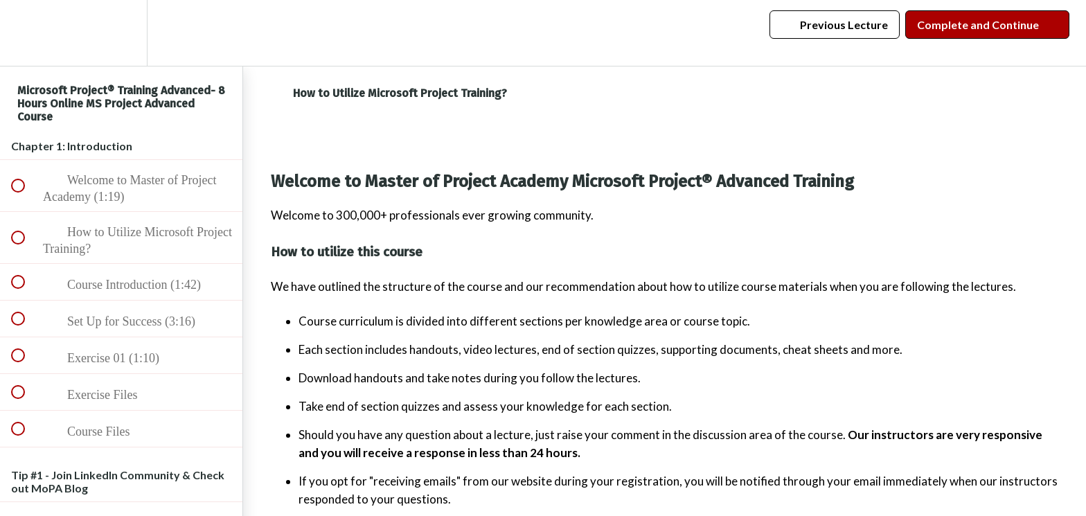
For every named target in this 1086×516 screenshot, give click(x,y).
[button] (25, 33)
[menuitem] (121, 33)
